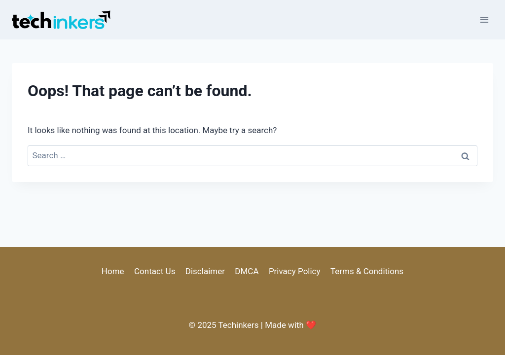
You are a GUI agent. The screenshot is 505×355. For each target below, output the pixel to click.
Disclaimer (205, 271)
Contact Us (154, 271)
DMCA (246, 271)
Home (113, 271)
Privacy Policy (295, 271)
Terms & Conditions (366, 271)
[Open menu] (484, 19)
